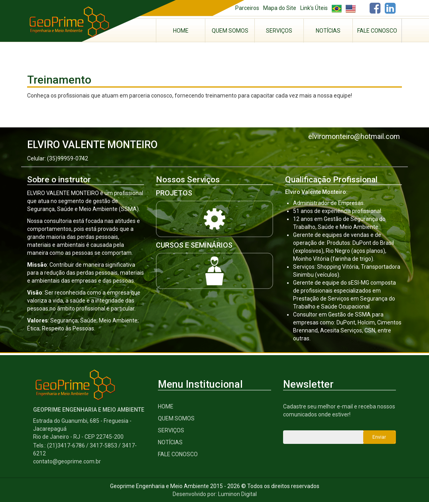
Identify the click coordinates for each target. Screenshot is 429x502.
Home (181, 30)
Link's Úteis (314, 8)
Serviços (279, 30)
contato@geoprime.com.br (67, 461)
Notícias (328, 30)
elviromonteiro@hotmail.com (354, 136)
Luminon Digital (237, 494)
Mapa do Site (279, 8)
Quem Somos (230, 30)
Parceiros (247, 8)
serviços (171, 430)
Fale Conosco (377, 30)
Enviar (379, 437)
